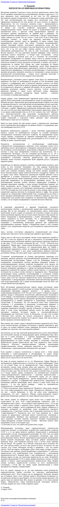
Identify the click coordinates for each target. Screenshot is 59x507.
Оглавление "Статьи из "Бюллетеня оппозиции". (18, 2)
